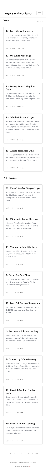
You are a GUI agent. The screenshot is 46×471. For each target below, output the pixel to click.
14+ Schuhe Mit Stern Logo (20, 117)
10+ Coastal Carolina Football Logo (21, 391)
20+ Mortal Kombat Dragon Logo (23, 188)
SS (30, 467)
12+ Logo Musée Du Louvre (20, 31)
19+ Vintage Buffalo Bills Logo (21, 247)
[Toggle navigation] (39, 13)
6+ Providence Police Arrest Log (22, 331)
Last (36, 453)
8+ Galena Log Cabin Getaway (21, 359)
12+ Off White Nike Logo (18, 55)
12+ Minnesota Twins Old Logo (22, 218)
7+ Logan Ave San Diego (18, 275)
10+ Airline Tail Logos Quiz (20, 150)
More (40, 21)
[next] (32, 453)
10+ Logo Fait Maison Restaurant (23, 303)
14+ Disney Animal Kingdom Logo (20, 88)
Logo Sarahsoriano (17, 13)
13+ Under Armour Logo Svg (20, 423)
